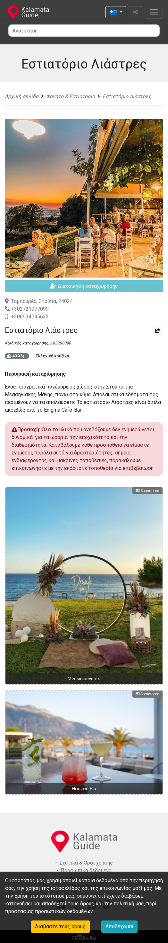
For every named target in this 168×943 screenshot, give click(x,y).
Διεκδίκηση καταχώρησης (84, 286)
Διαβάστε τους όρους (60, 926)
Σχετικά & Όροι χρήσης (86, 863)
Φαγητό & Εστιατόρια (70, 96)
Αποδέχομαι (119, 926)
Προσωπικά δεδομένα (86, 870)
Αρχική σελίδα (21, 96)
